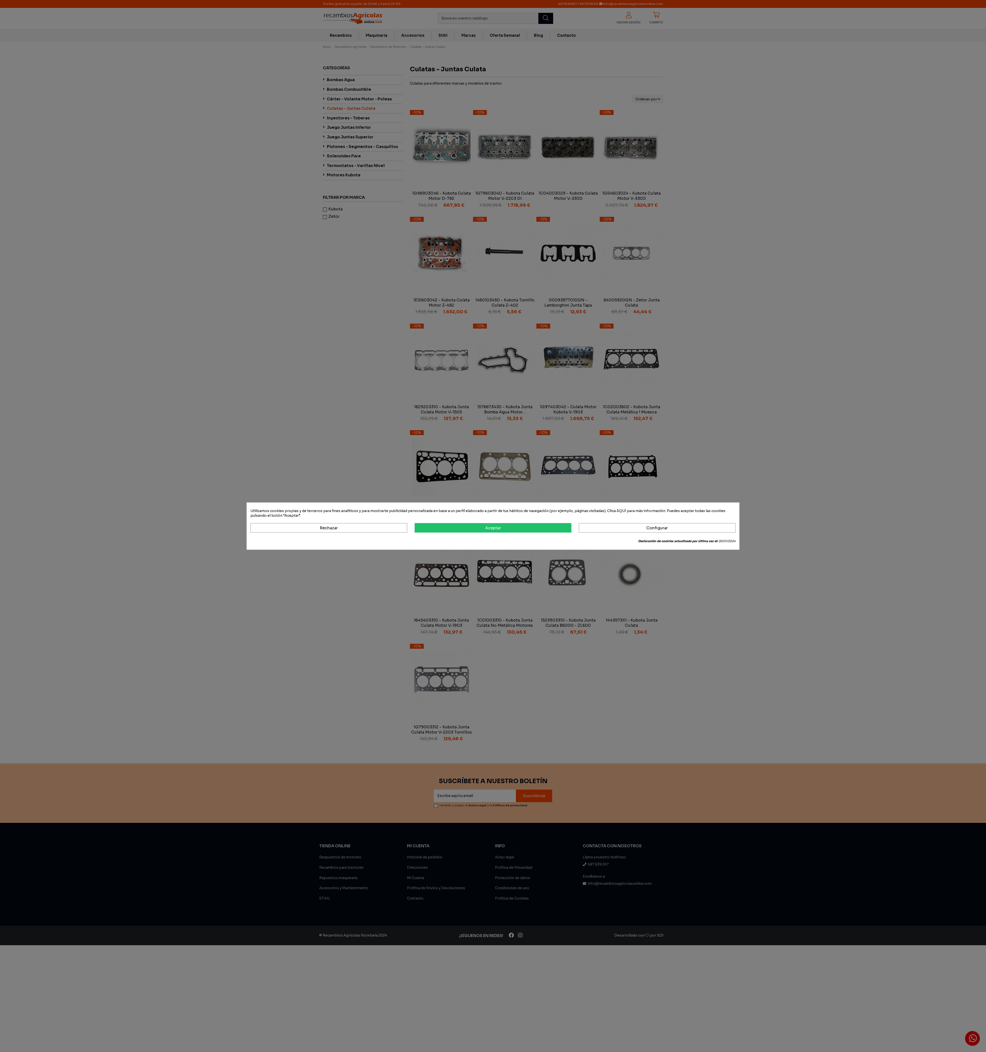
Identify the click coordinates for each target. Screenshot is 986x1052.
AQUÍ (621, 510)
